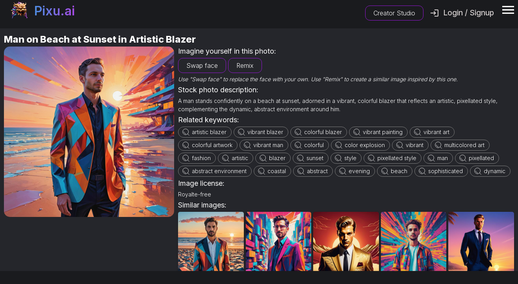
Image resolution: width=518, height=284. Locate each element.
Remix (245, 65)
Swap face (202, 65)
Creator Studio (394, 13)
